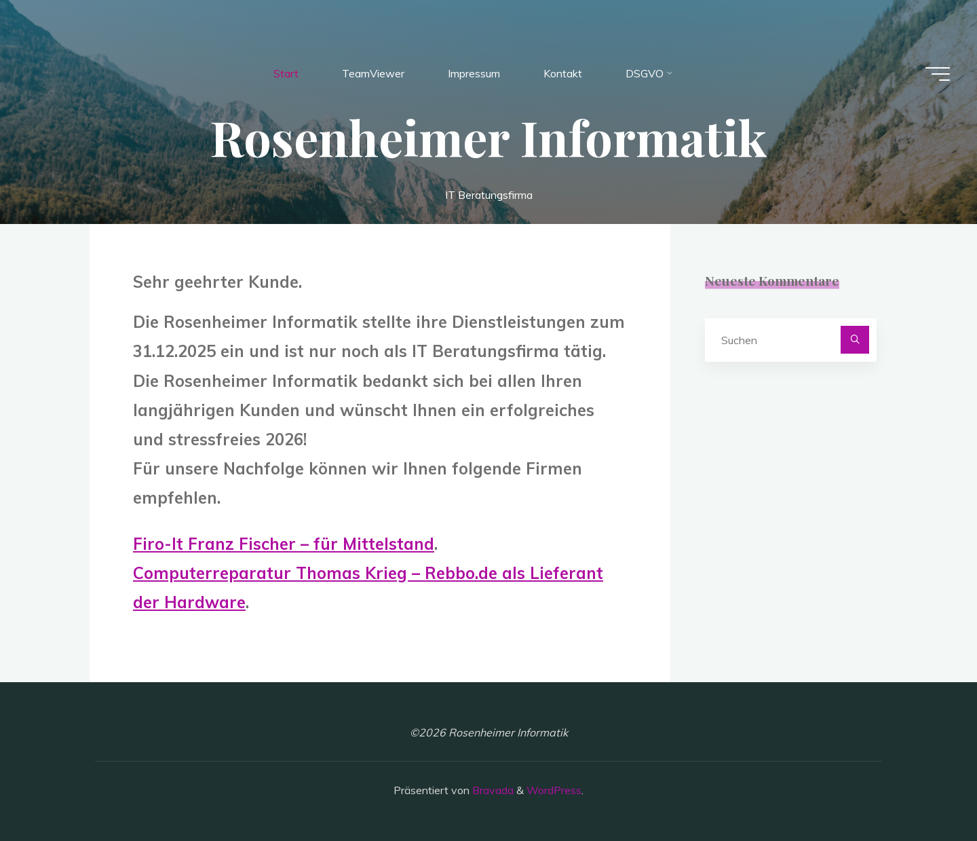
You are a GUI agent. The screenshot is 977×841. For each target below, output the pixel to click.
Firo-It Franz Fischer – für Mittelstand (283, 544)
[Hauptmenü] (937, 74)
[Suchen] (855, 340)
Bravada (492, 790)
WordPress (553, 790)
